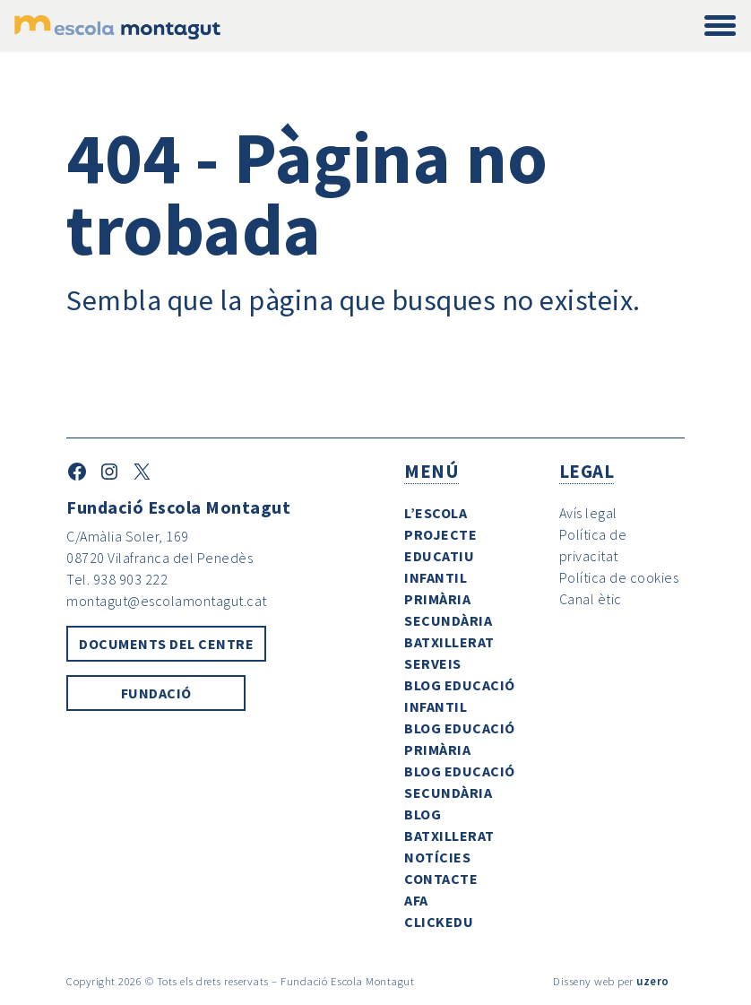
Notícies (437, 857)
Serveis (433, 663)
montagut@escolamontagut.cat (166, 601)
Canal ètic (590, 599)
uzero (652, 981)
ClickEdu (438, 922)
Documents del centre (166, 644)
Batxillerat (449, 642)
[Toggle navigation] (720, 26)
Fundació (156, 693)
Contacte (441, 879)
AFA (416, 900)
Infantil (435, 577)
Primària (437, 599)
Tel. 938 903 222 (117, 579)
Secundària (448, 620)
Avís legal (588, 513)
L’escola (435, 513)
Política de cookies (619, 577)
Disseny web (584, 981)
